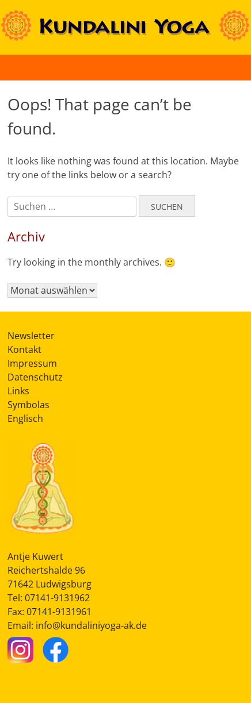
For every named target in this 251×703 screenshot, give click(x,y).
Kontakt (24, 349)
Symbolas (28, 404)
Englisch (25, 418)
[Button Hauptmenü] (229, 67)
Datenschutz (35, 377)
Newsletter (31, 335)
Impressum (32, 363)
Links (18, 391)
